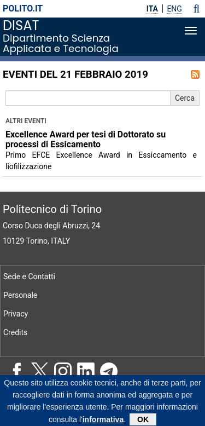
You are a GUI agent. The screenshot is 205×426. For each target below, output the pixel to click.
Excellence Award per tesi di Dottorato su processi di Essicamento (85, 139)
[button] (196, 9)
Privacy (15, 313)
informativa (103, 421)
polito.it (23, 8)
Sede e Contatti (29, 276)
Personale (20, 295)
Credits (15, 332)
